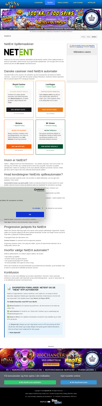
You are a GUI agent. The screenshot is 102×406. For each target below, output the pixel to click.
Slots (50, 2)
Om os (65, 390)
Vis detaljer (86, 208)
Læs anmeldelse (20, 113)
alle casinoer (21, 63)
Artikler (91, 2)
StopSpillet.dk (80, 46)
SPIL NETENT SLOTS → (19, 109)
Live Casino (78, 2)
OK (80, 214)
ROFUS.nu (92, 46)
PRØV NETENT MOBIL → (50, 109)
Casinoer (39, 2)
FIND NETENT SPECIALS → (50, 146)
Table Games (62, 2)
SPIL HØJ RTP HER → (19, 146)
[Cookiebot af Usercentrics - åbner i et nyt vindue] (85, 189)
